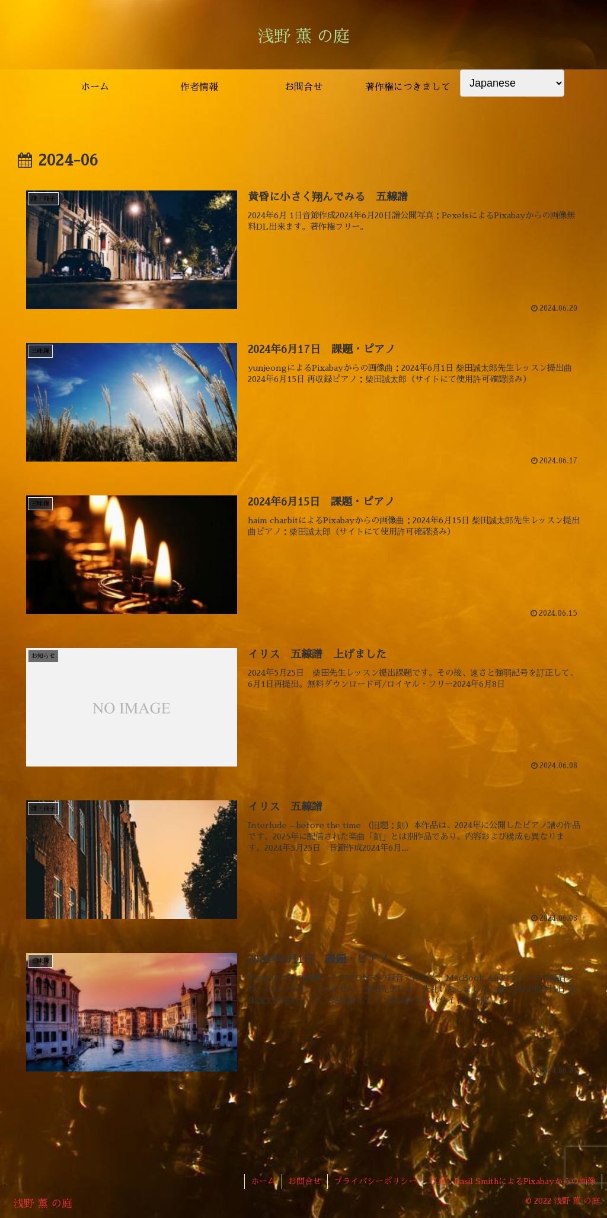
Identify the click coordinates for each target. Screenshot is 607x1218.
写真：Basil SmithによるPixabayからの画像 (512, 1181)
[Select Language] (512, 83)
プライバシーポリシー (375, 1181)
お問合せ (304, 1181)
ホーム (263, 1181)
